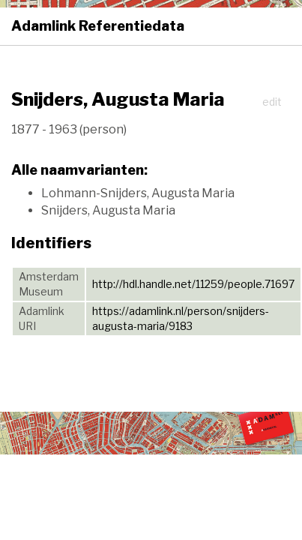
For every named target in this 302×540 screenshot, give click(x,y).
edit (272, 101)
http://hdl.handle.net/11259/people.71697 (193, 284)
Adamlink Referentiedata (97, 26)
